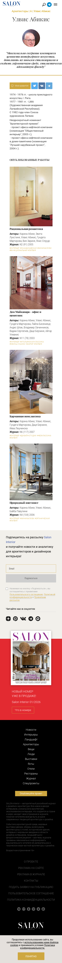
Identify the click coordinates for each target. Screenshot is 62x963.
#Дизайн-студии (28, 436)
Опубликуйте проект (31, 793)
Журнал (31, 778)
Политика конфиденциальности (31, 899)
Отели (31, 768)
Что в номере (23, 710)
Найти (44, 4)
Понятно (31, 956)
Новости (31, 729)
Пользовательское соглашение (31, 893)
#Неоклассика (44, 436)
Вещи (31, 749)
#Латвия (32, 250)
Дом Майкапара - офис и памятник (25, 313)
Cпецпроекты (31, 783)
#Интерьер (14, 248)
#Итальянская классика (32, 342)
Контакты (31, 880)
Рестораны (31, 773)
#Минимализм (44, 248)
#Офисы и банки (17, 344)
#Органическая (42, 518)
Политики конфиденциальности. (37, 946)
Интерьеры (31, 734)
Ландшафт (31, 739)
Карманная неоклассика (25, 416)
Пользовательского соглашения (26, 594)
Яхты (31, 763)
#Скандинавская (28, 248)
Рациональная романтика (26, 229)
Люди (31, 754)
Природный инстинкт (24, 502)
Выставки (31, 758)
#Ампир (29, 344)
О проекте (31, 861)
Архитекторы (20, 11)
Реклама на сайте (31, 867)
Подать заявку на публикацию (31, 887)
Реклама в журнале (31, 874)
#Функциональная (18, 250)
